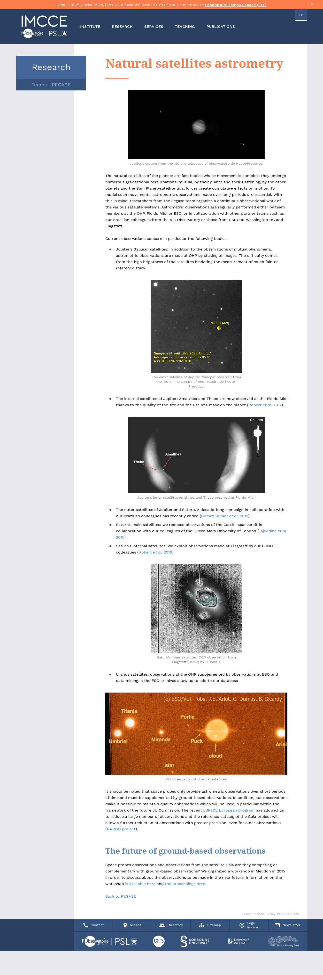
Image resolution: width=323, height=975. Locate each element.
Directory (171, 961)
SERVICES (153, 30)
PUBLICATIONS (221, 30)
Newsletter (287, 961)
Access (132, 961)
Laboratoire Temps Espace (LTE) (236, 6)
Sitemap (210, 961)
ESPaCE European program (228, 813)
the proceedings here (185, 887)
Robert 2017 (265, 408)
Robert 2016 (155, 555)
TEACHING (185, 30)
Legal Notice (248, 961)
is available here (139, 887)
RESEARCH (122, 30)
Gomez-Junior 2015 (224, 519)
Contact (93, 961)
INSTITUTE (90, 30)
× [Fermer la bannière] (312, 6)
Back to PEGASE (120, 899)
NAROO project (121, 832)
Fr (301, 18)
